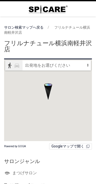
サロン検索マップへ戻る (24, 27)
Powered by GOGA (15, 146)
